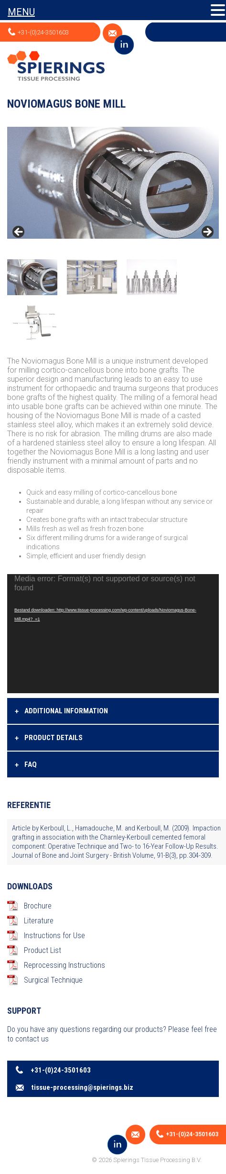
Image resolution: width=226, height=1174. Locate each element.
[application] (113, 633)
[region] (113, 235)
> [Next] (207, 232)
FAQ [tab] (26, 765)
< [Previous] (19, 232)
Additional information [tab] (61, 711)
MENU (21, 12)
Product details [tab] (49, 738)
